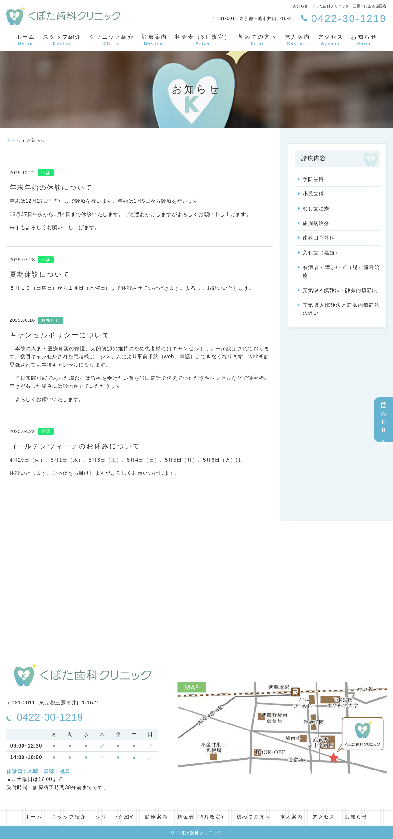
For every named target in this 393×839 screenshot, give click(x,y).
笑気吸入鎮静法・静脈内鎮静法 (340, 290)
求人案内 (298, 40)
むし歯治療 (316, 208)
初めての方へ (257, 40)
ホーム (25, 40)
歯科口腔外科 (319, 238)
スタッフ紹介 (62, 40)
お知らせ (364, 40)
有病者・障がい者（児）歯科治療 (341, 272)
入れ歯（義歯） (321, 253)
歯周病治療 (316, 223)
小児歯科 (313, 193)
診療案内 (155, 40)
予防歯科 (313, 179)
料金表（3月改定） (203, 40)
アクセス (331, 40)
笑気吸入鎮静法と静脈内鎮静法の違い (341, 309)
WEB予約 (383, 419)
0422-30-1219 (46, 717)
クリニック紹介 (111, 40)
